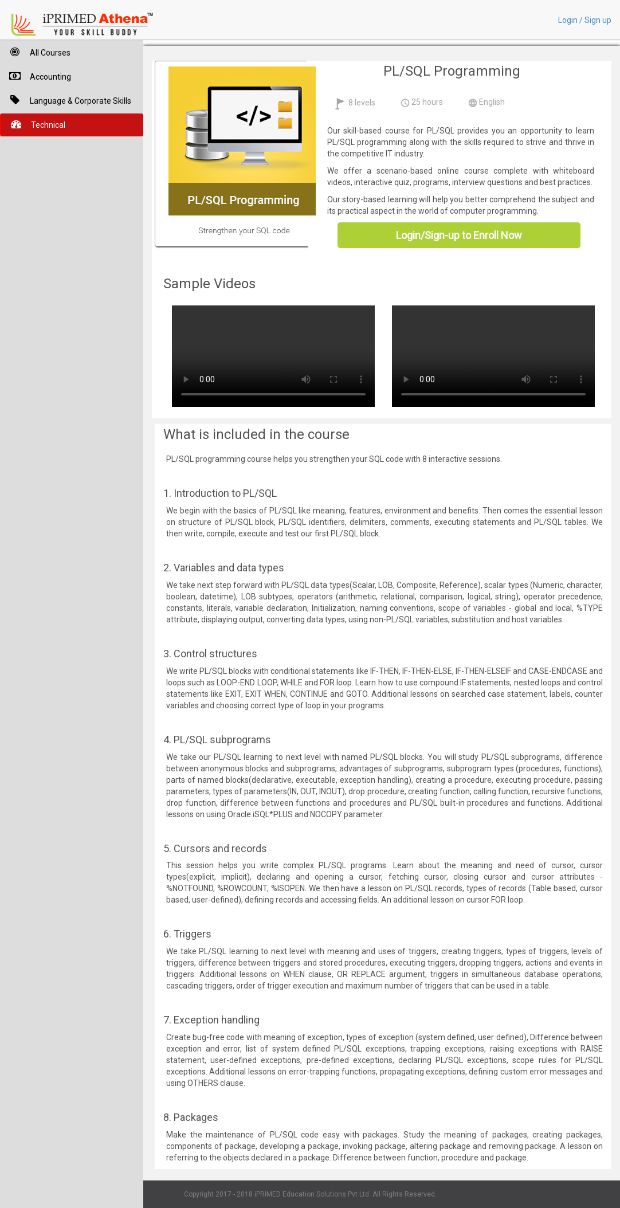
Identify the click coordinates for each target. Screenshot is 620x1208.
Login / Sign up (584, 20)
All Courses (35, 51)
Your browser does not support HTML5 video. (273, 355)
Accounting (35, 76)
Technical (33, 124)
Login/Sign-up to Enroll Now (459, 235)
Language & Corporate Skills (65, 100)
